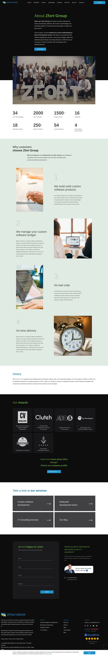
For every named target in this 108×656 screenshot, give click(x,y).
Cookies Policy (19, 639)
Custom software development (34, 506)
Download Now (54, 471)
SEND (47, 592)
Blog (65, 632)
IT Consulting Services (34, 522)
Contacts (87, 620)
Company (66, 620)
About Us (66, 622)
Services (42, 620)
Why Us (66, 625)
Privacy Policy (48, 653)
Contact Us (81, 2)
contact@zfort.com (72, 579)
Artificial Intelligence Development (49, 622)
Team (65, 627)
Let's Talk (99, 2)
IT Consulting (43, 630)
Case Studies (67, 630)
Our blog (76, 522)
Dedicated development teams (76, 506)
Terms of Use (12, 639)
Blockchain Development (46, 625)
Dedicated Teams (44, 627)
